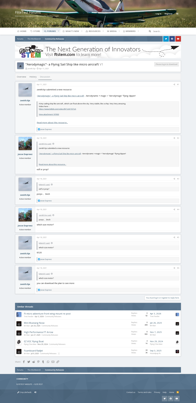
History (33, 76)
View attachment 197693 (49, 114)
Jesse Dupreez (25, 154)
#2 (178, 138)
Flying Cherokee (30, 344)
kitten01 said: (44, 184)
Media (113, 31)
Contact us (130, 392)
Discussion (45, 76)
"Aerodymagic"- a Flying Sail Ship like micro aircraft (60, 95)
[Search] (167, 31)
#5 (178, 237)
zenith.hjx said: (45, 144)
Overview (21, 76)
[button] (58, 31)
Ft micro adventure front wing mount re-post (47, 313)
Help (165, 392)
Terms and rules (144, 392)
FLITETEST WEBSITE (24, 384)
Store (36, 31)
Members (131, 31)
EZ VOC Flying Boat (34, 341)
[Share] (174, 84)
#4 (178, 209)
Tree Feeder (28, 316)
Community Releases (53, 316)
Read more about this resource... (52, 122)
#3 (178, 179)
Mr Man (27, 326)
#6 (178, 268)
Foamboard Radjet (33, 350)
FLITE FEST (38, 384)
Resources (94, 31)
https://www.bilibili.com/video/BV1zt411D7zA (57, 109)
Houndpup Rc (155, 353)
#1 (178, 84)
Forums (51, 31)
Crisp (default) (24, 392)
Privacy (157, 392)
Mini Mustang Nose (34, 322)
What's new (72, 31)
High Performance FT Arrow (38, 332)
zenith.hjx (31, 68)
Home (23, 31)
